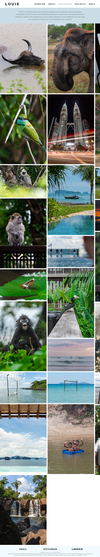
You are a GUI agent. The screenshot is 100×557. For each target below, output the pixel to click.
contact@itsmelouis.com (81, 555)
